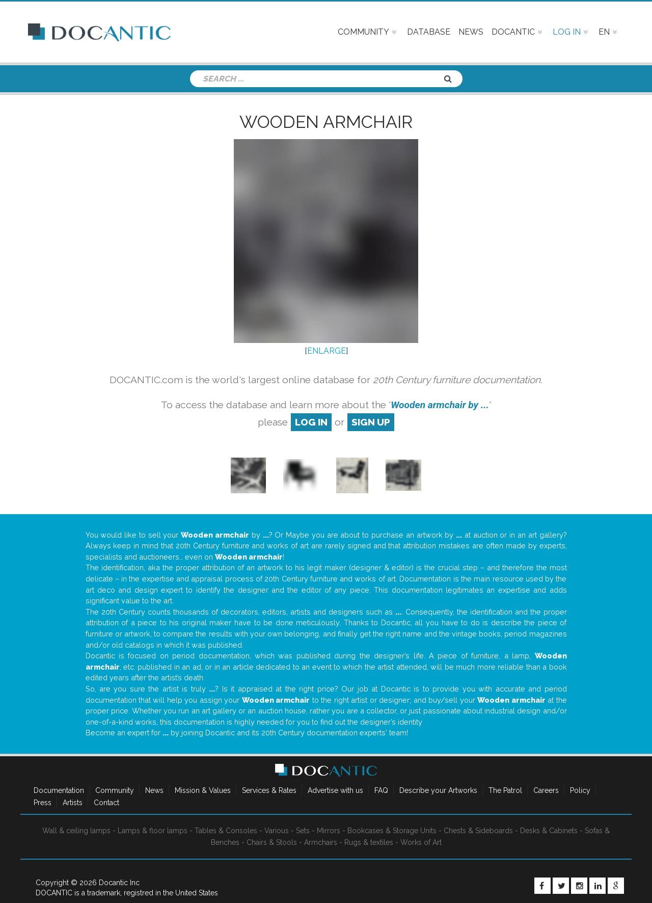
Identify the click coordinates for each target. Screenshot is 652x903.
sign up (370, 422)
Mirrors (328, 831)
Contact (106, 803)
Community (114, 790)
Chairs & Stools (272, 842)
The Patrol (505, 790)
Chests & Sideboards (478, 831)
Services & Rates (269, 790)
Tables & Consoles (226, 831)
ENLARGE (326, 351)
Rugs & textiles (368, 842)
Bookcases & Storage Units (392, 831)
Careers (546, 790)
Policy (580, 790)
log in (311, 422)
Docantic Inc (119, 883)
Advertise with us (335, 790)
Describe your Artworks (438, 790)
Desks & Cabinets (549, 831)
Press (42, 803)
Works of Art (421, 842)
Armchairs (320, 842)
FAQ (381, 790)
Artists (73, 803)
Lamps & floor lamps (152, 831)
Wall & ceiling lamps (76, 831)
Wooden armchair (326, 122)
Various (276, 831)
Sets (303, 831)
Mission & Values (203, 790)
